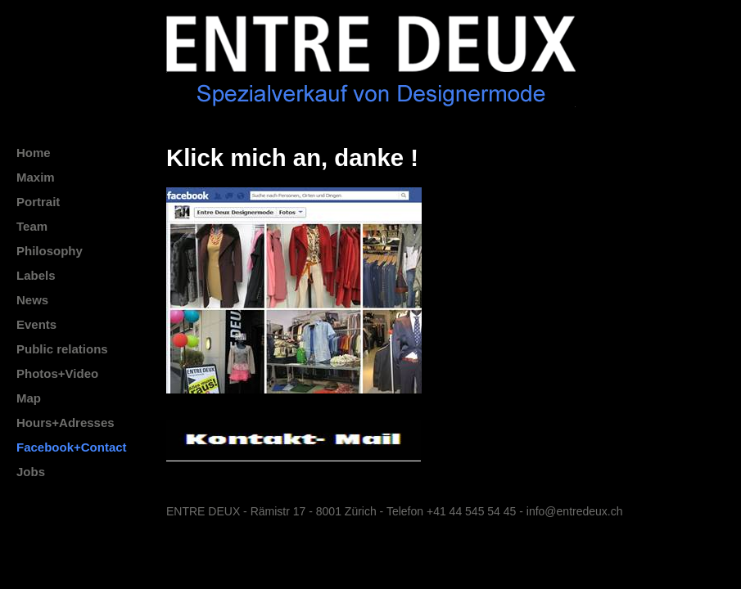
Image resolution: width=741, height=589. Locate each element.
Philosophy (49, 251)
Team (31, 226)
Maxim (35, 177)
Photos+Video (57, 373)
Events (36, 324)
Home (33, 153)
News (32, 300)
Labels (36, 275)
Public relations (62, 349)
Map (28, 398)
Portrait (38, 202)
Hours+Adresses (65, 422)
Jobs (30, 472)
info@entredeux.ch (574, 511)
